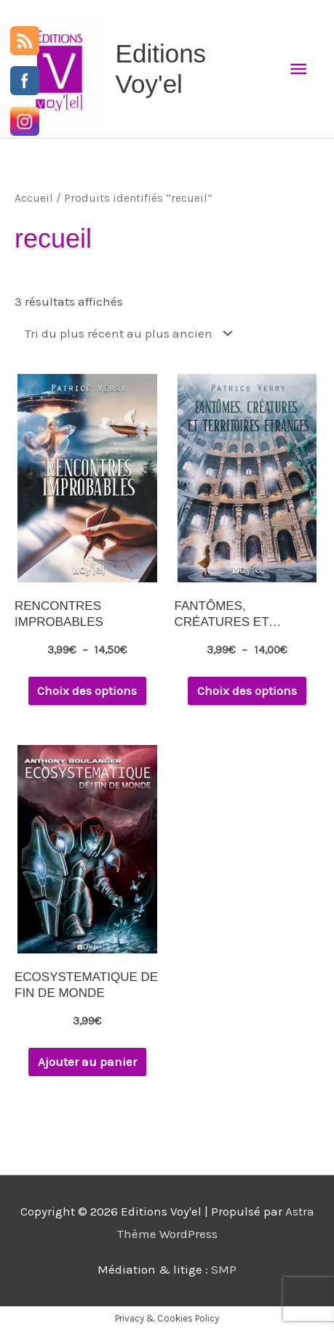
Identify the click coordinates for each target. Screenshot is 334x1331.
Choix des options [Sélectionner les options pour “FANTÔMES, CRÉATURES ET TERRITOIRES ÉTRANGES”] (247, 690)
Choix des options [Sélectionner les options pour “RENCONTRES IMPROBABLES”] (87, 690)
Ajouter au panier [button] (87, 1061)
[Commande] (126, 333)
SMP (223, 1269)
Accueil (34, 198)
